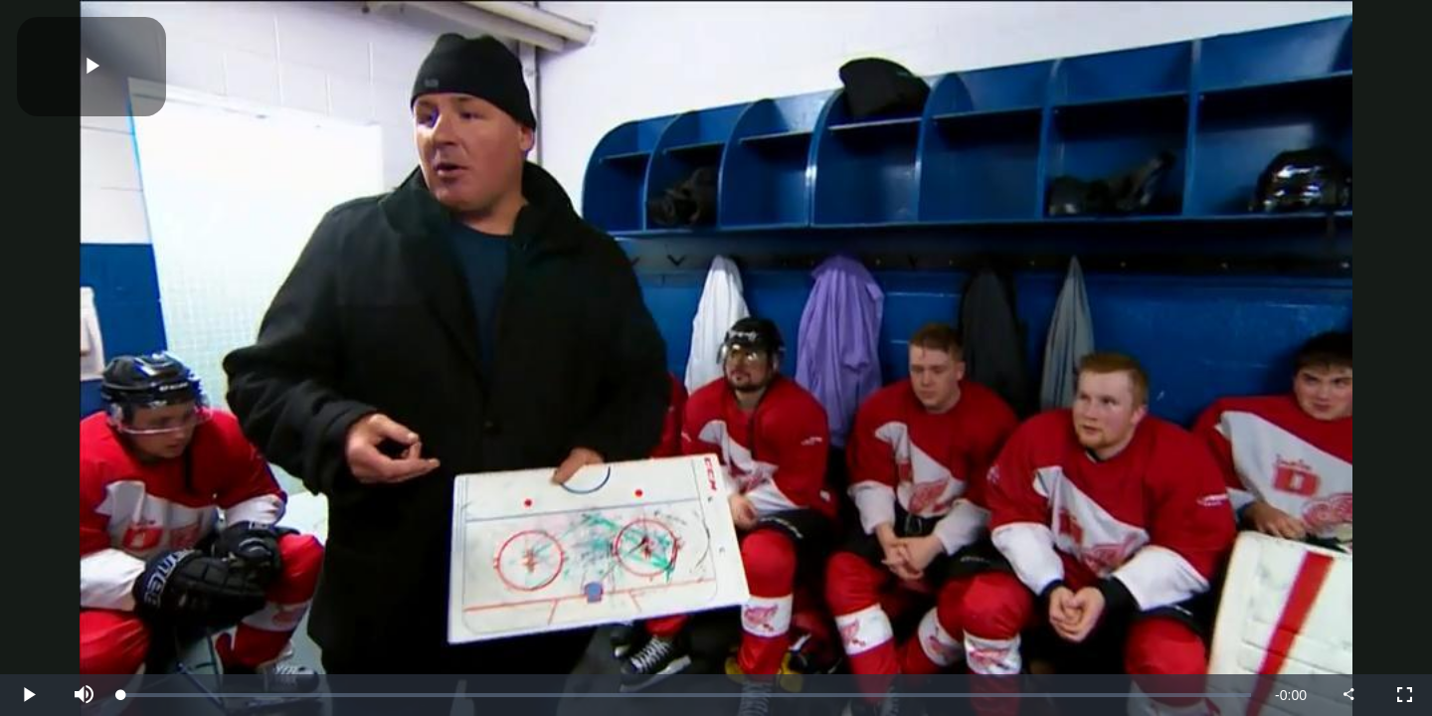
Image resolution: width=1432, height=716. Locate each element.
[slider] (686, 695)
